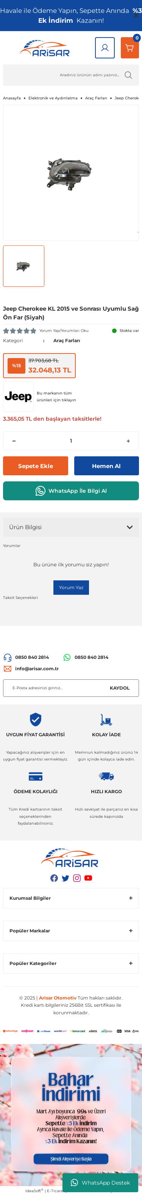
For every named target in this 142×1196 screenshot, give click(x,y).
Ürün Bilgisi (25, 527)
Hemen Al (106, 466)
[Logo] (46, 48)
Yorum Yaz (71, 587)
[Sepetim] (130, 47)
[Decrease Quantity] (13, 441)
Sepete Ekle (35, 466)
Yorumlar (11, 545)
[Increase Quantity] (128, 441)
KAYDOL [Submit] (120, 688)
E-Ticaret (55, 1190)
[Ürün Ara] (71, 75)
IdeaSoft (34, 1190)
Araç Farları (66, 340)
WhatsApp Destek (100, 1183)
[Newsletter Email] (71, 688)
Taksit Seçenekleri (20, 597)
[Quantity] (71, 441)
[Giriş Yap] (104, 47)
